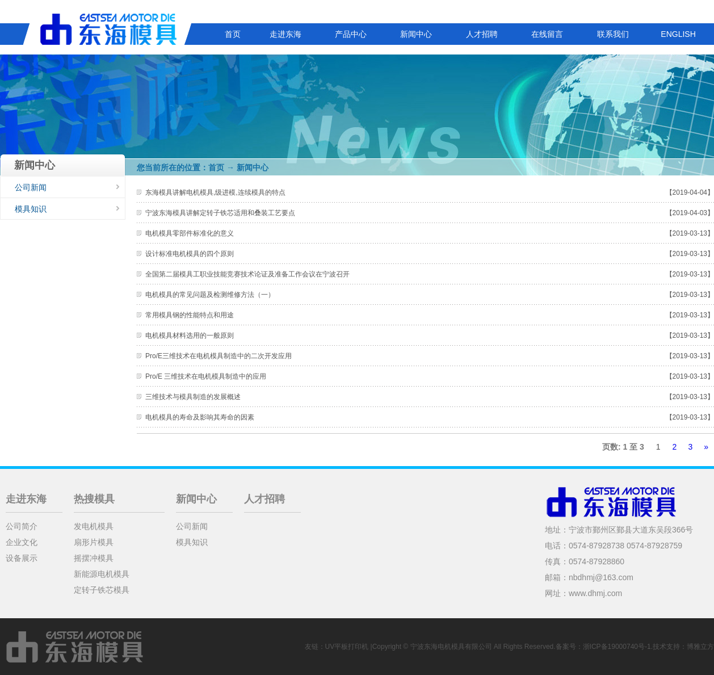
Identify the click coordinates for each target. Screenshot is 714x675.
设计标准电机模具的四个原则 (189, 254)
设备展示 (21, 558)
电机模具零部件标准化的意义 (189, 233)
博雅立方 (700, 647)
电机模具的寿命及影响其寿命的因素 (199, 417)
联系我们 (613, 34)
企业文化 (21, 542)
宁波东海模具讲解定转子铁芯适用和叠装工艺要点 (220, 213)
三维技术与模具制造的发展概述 (193, 397)
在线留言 (547, 34)
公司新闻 (31, 187)
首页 (233, 34)
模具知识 (31, 208)
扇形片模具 (94, 542)
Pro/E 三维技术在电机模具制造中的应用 (205, 376)
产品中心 (351, 34)
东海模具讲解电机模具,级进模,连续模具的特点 (215, 192)
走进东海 (285, 34)
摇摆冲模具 (94, 558)
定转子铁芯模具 (101, 589)
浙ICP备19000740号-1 (617, 647)
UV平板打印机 (347, 647)
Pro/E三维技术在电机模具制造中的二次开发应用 (218, 356)
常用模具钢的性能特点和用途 (189, 315)
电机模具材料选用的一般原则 (189, 335)
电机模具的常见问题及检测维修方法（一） (210, 295)
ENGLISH (678, 34)
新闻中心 (416, 34)
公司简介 (21, 526)
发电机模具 (94, 526)
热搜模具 (94, 499)
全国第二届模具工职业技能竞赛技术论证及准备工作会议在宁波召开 (247, 274)
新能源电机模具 (101, 573)
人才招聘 (482, 34)
